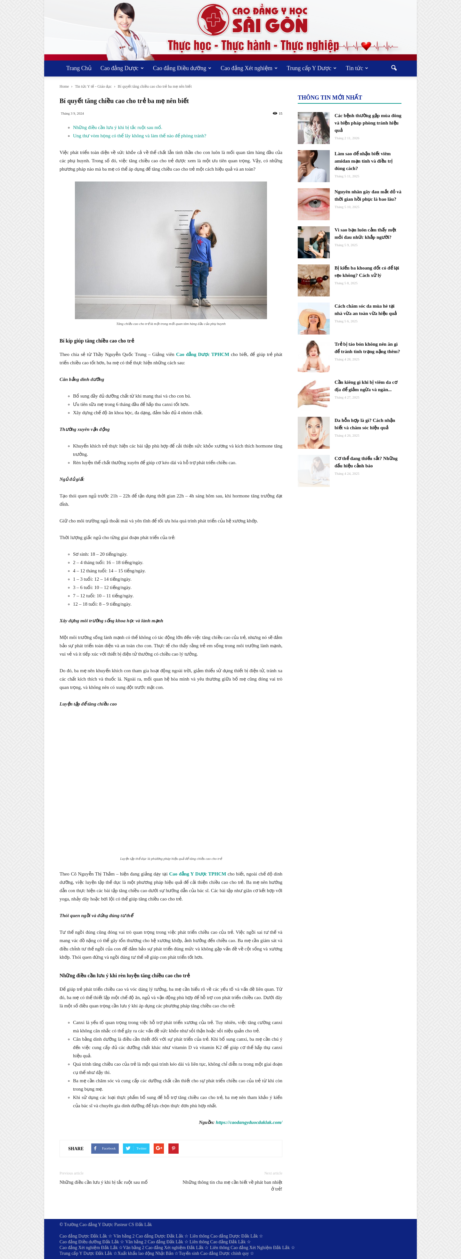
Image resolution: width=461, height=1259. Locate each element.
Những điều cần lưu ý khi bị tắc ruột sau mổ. (117, 127)
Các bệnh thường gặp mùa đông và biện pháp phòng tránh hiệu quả (368, 123)
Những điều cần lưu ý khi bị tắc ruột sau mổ (104, 1182)
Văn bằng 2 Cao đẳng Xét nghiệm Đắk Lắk (163, 1247)
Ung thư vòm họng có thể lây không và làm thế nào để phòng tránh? (139, 135)
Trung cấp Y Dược (312, 68)
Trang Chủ (79, 68)
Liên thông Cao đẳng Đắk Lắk (218, 1241)
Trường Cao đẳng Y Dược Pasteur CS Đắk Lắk (108, 1224)
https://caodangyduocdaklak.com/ (249, 1122)
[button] (393, 68)
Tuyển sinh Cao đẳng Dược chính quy (214, 1253)
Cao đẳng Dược (122, 68)
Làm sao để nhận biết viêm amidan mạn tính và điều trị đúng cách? (363, 161)
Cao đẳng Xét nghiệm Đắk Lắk (89, 1247)
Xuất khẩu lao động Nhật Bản (145, 1253)
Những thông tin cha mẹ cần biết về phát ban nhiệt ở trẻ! (232, 1185)
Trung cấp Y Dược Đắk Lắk (86, 1253)
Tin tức (357, 68)
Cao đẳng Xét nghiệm (249, 68)
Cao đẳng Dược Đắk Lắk (83, 1236)
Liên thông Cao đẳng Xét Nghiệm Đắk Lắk (250, 1247)
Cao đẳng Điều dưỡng (182, 68)
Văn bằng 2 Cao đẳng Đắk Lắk (154, 1241)
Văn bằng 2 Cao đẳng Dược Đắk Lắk (148, 1236)
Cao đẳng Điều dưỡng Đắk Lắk (89, 1241)
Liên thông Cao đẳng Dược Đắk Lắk (224, 1236)
